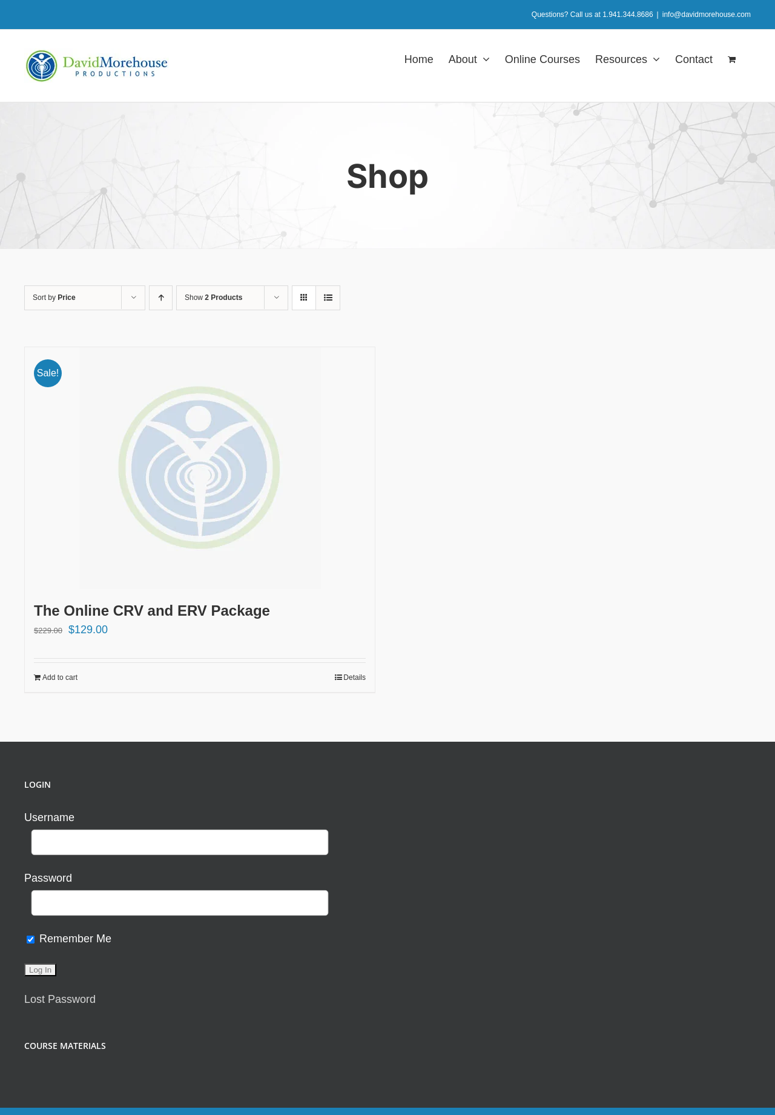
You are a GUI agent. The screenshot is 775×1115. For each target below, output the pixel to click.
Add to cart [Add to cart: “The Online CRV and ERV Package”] (60, 677)
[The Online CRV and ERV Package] (200, 468)
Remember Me (69, 939)
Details (354, 677)
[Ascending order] (161, 297)
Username (49, 817)
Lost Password (60, 999)
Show (213, 297)
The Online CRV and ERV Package (152, 610)
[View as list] (328, 298)
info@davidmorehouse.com (706, 14)
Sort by (54, 297)
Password (48, 878)
